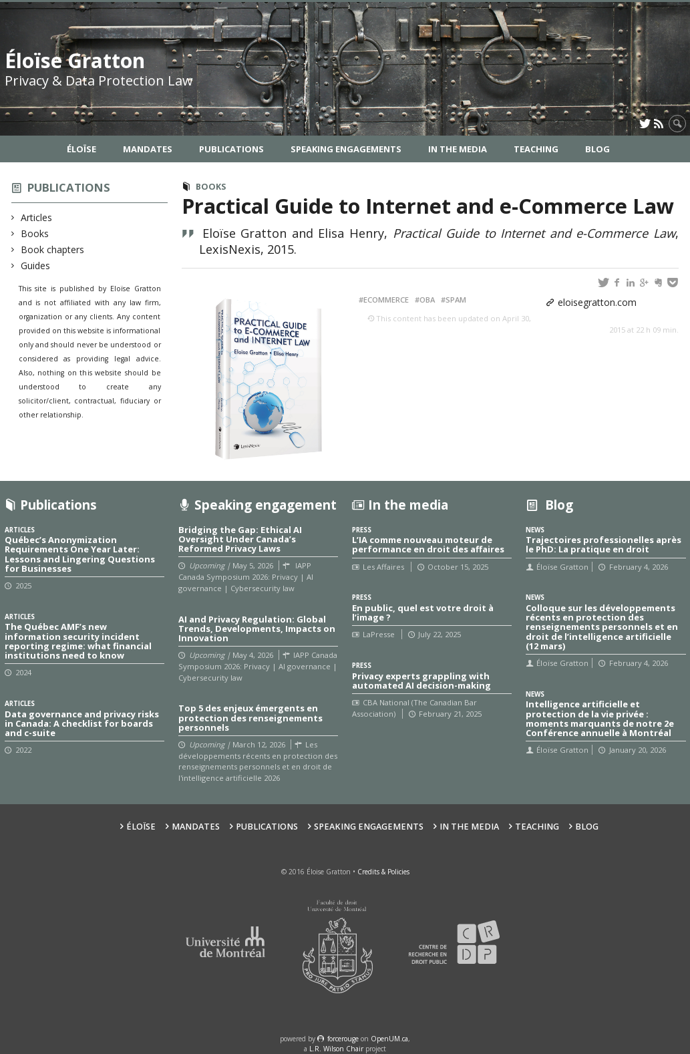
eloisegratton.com (597, 302)
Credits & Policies (383, 871)
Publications (231, 149)
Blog (597, 149)
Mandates (147, 149)
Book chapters (52, 249)
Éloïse (81, 149)
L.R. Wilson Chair (336, 1048)
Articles (36, 217)
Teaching (536, 149)
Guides (35, 265)
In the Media (457, 149)
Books (35, 233)
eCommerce (386, 300)
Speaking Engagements (346, 149)
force (343, 1038)
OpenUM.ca (389, 1038)
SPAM (456, 300)
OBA (427, 300)
